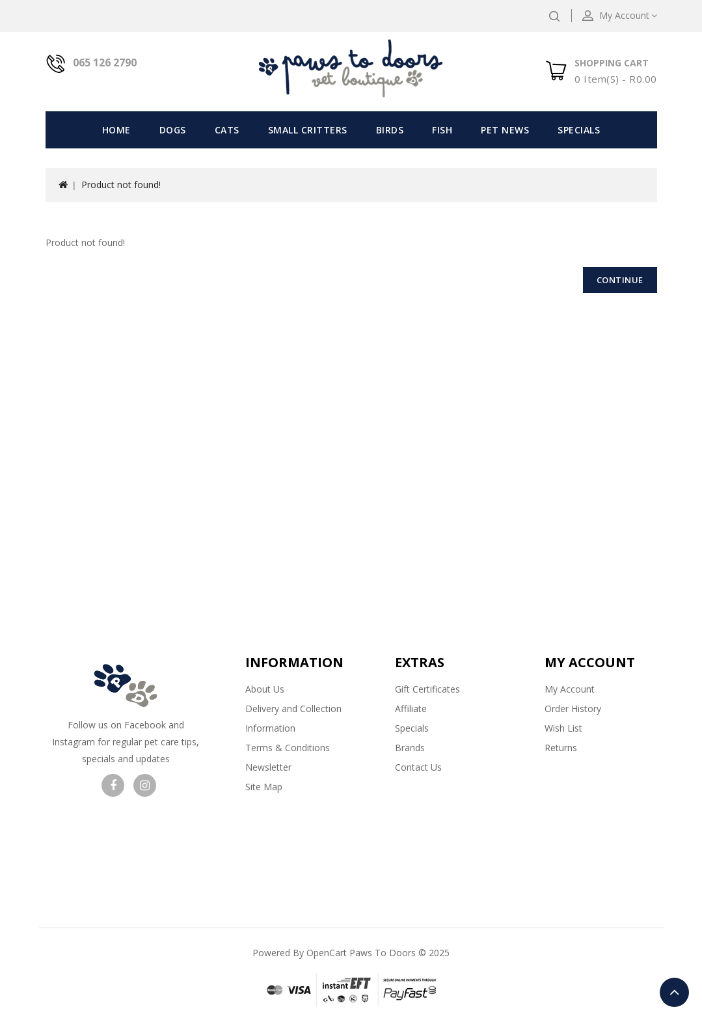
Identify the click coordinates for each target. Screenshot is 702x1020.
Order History (573, 708)
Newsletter (268, 767)
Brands (410, 747)
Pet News (505, 130)
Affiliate (411, 708)
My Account (570, 689)
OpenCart (326, 952)
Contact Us (418, 767)
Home (116, 130)
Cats (227, 130)
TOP (674, 992)
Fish (442, 130)
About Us (264, 689)
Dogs (172, 130)
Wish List (563, 728)
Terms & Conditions (287, 747)
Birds (390, 130)
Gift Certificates (427, 689)
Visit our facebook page (112, 785)
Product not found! (121, 184)
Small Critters (307, 130)
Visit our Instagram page (144, 785)
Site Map (263, 786)
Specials (579, 130)
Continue (620, 280)
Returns (561, 747)
